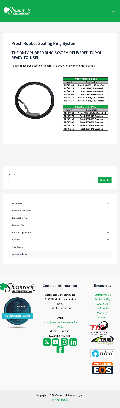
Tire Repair (61, 247)
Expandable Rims (61, 218)
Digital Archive (102, 295)
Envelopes (61, 203)
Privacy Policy (60, 400)
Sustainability (102, 299)
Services (61, 239)
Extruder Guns (61, 225)
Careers (102, 318)
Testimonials (102, 308)
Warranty (102, 313)
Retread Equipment (61, 232)
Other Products (61, 254)
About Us (102, 304)
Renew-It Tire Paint (21, 210)
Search (11, 174)
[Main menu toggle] (113, 10)
